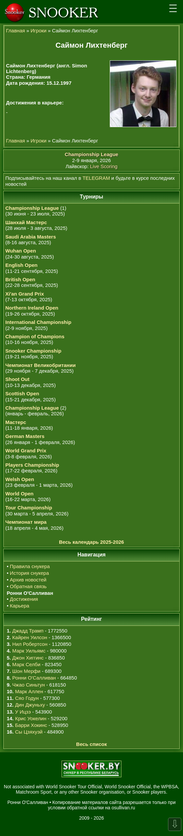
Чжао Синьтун (28, 685)
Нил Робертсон (30, 644)
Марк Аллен (29, 691)
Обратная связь (28, 586)
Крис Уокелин (30, 718)
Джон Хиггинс (28, 658)
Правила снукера (30, 566)
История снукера (29, 573)
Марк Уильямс (29, 651)
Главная (15, 30)
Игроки (39, 30)
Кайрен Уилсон (29, 637)
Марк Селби (26, 664)
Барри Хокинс (31, 725)
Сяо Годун (27, 698)
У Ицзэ (23, 712)
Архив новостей (28, 579)
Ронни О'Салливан (34, 678)
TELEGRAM (96, 178)
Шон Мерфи (26, 671)
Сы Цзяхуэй (29, 732)
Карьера (19, 605)
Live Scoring (104, 166)
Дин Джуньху (30, 705)
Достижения (24, 599)
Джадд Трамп (28, 631)
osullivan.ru (123, 807)
